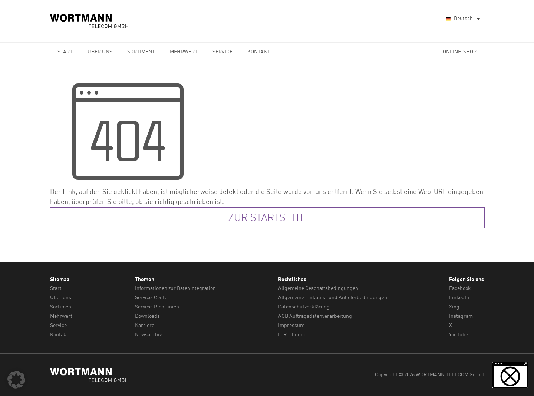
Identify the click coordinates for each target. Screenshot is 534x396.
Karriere (144, 325)
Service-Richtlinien (157, 307)
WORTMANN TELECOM (89, 21)
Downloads (147, 316)
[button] (16, 379)
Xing (454, 307)
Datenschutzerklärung (304, 307)
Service (222, 52)
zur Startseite (267, 218)
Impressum (291, 325)
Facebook (460, 288)
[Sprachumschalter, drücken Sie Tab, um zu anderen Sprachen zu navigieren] (462, 19)
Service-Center (152, 297)
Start (65, 52)
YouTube (458, 334)
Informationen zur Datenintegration (175, 288)
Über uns (100, 52)
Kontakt (258, 52)
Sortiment (141, 52)
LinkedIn (459, 297)
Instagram (461, 316)
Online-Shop (460, 52)
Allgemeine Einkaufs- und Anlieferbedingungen (332, 297)
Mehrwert (184, 52)
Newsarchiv (148, 334)
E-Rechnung (292, 334)
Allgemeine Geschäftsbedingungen (318, 288)
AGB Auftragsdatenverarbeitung (315, 316)
